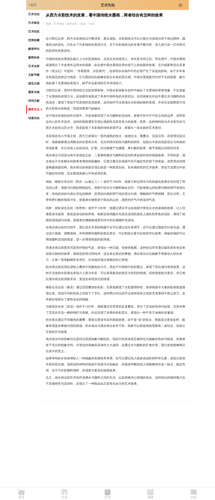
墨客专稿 (33, 92)
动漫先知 (33, 118)
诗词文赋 (33, 100)
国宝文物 (33, 83)
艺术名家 (33, 66)
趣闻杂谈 (33, 57)
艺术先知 (108, 5)
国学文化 (33, 109)
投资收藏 (33, 40)
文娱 (194, 497)
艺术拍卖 (33, 31)
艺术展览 (33, 22)
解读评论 (33, 48)
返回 (31, 4)
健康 (150, 497)
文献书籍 (33, 74)
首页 (21, 497)
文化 (65, 497)
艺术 (107, 497)
